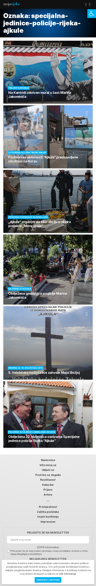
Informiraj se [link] (48, 465)
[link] (91, 13)
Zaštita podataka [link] (48, 511)
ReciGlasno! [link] (48, 479)
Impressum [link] (48, 521)
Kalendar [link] (48, 484)
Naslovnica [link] (48, 460)
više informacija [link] (67, 573)
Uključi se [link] (48, 469)
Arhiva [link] (48, 494)
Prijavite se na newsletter (48, 532)
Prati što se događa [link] (48, 474)
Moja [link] (11, 4)
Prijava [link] (48, 489)
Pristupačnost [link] (48, 506)
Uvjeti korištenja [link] (47, 516)
